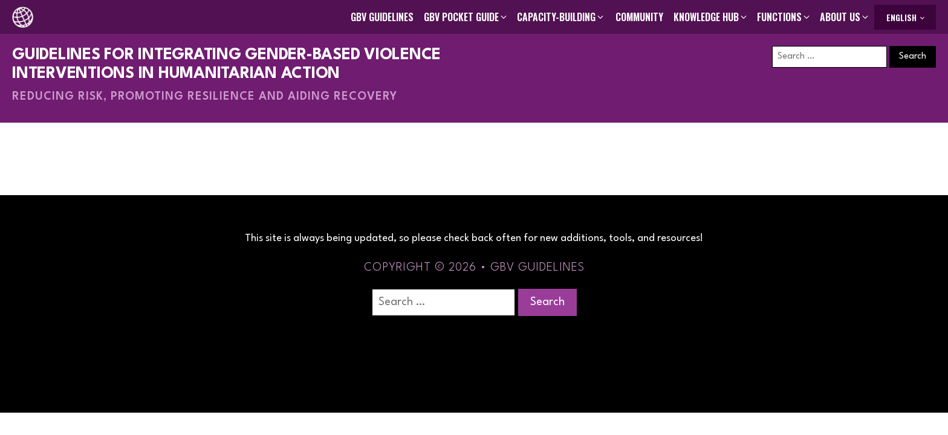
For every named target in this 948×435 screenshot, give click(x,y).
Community (639, 17)
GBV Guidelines (382, 17)
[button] (466, 17)
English (901, 17)
